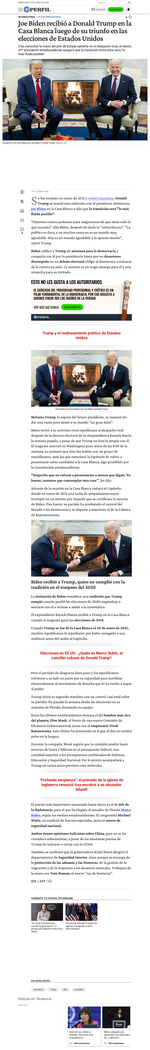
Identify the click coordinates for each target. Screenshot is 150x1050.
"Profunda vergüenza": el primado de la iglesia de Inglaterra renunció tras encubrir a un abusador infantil (81, 785)
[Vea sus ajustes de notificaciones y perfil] (128, 9)
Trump (53, 989)
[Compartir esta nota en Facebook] (22, 192)
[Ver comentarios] (129, 17)
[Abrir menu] (20, 9)
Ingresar (100, 9)
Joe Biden (38, 208)
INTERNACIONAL (26, 17)
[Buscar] (113, 2)
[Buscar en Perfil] (129, 2)
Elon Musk (38, 989)
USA (65, 989)
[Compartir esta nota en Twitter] (22, 201)
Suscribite (115, 9)
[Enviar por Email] (22, 220)
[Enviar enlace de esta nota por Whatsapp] (22, 211)
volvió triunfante (101, 198)
